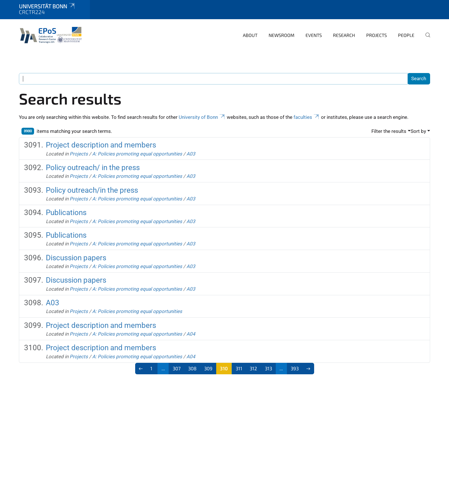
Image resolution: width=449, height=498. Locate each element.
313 (268, 368)
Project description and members (101, 145)
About (250, 35)
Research (344, 35)
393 (295, 368)
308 (192, 368)
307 (177, 368)
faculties (307, 117)
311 (239, 368)
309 (208, 368)
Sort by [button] (418, 131)
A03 (190, 154)
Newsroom (281, 35)
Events (314, 35)
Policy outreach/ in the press (93, 167)
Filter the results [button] (388, 131)
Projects (376, 35)
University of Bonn (202, 117)
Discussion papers (76, 257)
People (406, 35)
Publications (66, 212)
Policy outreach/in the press (92, 190)
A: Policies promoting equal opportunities (137, 154)
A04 (190, 334)
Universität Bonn (47, 6)
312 (253, 368)
